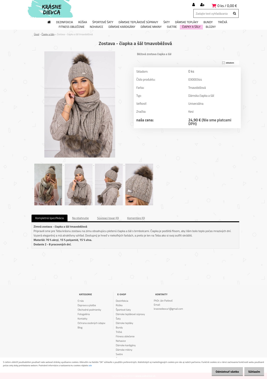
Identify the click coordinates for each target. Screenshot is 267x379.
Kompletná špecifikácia (49, 218)
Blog (80, 327)
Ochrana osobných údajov (91, 323)
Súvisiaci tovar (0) (108, 218)
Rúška (82, 22)
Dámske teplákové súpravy (138, 22)
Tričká (222, 22)
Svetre (172, 27)
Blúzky (211, 27)
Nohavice (96, 27)
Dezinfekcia (64, 22)
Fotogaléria (84, 314)
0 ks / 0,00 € (227, 6)
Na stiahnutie (80, 218)
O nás (81, 301)
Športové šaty (102, 22)
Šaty (166, 22)
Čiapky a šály (191, 27)
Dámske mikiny (151, 27)
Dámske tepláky (186, 22)
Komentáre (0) (136, 218)
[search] (234, 13)
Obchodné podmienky (89, 310)
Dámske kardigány (121, 27)
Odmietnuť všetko (225, 371)
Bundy (207, 22)
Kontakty (82, 318)
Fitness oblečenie (72, 27)
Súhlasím (253, 371)
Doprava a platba (87, 305)
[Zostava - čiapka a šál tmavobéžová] (79, 53)
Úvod (36, 34)
